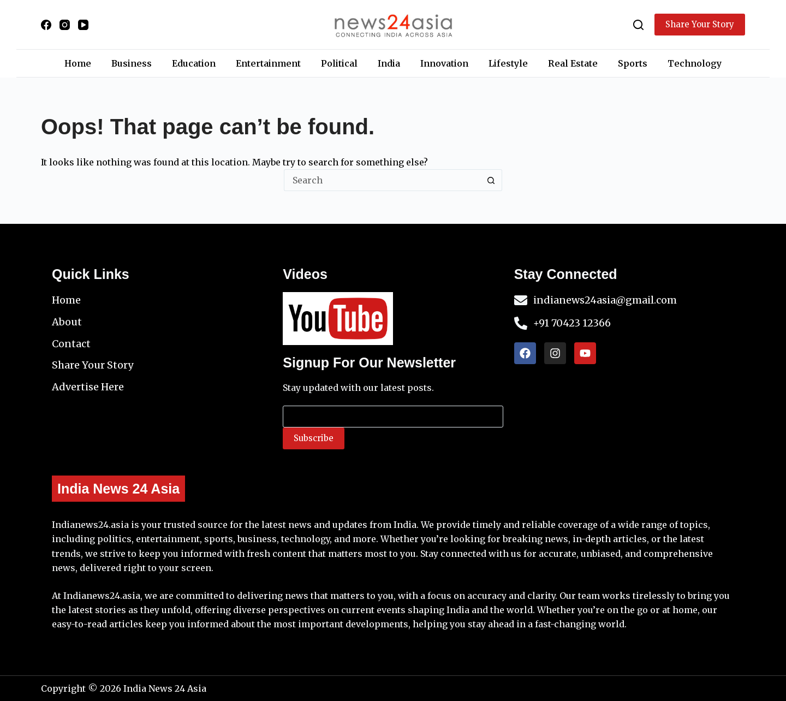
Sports (632, 63)
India (389, 63)
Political (339, 63)
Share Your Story (699, 24)
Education (194, 63)
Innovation (444, 63)
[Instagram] (64, 25)
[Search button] (491, 180)
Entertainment (268, 63)
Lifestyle (508, 63)
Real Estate (573, 63)
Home (77, 63)
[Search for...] (382, 180)
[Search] (638, 25)
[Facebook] (46, 25)
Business (131, 63)
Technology (695, 63)
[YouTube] (83, 25)
